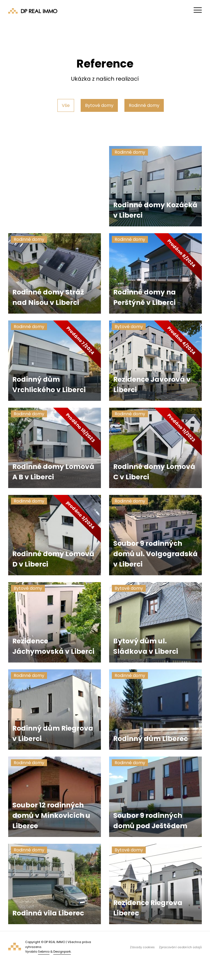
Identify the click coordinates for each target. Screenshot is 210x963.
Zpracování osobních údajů (180, 947)
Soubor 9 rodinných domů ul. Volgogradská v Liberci (155, 554)
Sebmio (43, 951)
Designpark (62, 951)
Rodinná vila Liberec (48, 913)
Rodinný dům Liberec (150, 738)
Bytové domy (99, 105)
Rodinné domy (144, 105)
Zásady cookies (142, 947)
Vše (66, 105)
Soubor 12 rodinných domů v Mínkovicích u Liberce (51, 815)
